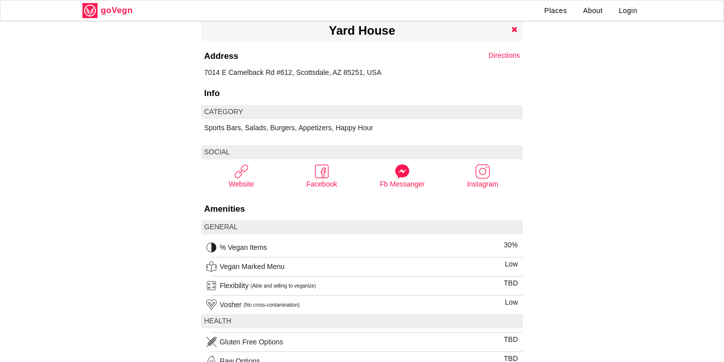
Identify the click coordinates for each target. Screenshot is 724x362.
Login (628, 11)
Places (556, 11)
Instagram (482, 175)
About (593, 11)
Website (241, 175)
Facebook (321, 175)
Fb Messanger (402, 175)
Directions (504, 55)
